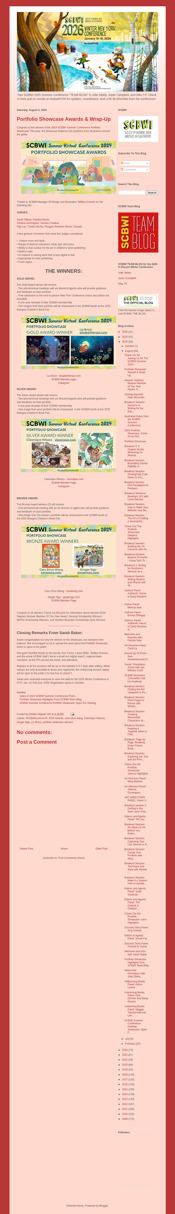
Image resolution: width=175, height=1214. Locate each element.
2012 (125, 1104)
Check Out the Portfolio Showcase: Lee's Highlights (135, 918)
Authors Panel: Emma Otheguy (134, 614)
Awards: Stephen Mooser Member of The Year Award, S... (135, 385)
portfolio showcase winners (58, 722)
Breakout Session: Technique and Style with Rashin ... (135, 868)
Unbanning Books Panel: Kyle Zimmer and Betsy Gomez (136, 997)
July (127, 1038)
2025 (125, 336)
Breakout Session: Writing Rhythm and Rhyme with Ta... (135, 581)
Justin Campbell (127, 278)
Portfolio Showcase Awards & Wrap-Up (135, 372)
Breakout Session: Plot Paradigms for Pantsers (136, 485)
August (129, 351)
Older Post (102, 848)
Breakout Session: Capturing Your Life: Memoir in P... (136, 841)
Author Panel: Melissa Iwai (132, 606)
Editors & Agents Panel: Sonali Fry (135, 937)
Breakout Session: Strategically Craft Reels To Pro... (136, 474)
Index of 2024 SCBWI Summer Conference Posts (46, 696)
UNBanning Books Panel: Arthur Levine (134, 984)
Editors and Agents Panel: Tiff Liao (135, 818)
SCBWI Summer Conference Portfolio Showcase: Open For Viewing (58, 703)
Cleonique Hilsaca (94, 718)
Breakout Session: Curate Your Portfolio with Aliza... (134, 854)
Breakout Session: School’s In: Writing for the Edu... (134, 407)
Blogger (103, 1205)
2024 (125, 341)
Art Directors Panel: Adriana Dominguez (135, 789)
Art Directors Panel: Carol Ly (135, 647)
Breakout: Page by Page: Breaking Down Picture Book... (134, 744)
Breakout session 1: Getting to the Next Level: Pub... (136, 808)
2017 (125, 1079)
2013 (125, 1099)
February (130, 1043)
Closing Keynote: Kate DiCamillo (134, 396)
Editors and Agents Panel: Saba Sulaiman (135, 891)
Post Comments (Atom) (71, 857)
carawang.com (74, 591)
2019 (125, 1069)
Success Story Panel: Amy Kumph (136, 929)
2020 (125, 1064)
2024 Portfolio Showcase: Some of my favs (135, 433)
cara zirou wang (74, 718)
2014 (125, 1094)
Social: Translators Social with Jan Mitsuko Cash (134, 667)
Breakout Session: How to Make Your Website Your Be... (136, 507)
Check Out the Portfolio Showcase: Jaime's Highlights (136, 769)
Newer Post (26, 848)
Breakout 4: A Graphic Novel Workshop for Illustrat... (134, 451)
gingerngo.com (71, 597)
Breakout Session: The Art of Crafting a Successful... (136, 518)
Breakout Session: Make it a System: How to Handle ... (136, 880)
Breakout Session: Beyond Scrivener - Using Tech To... (136, 557)
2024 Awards (56, 718)
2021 (125, 1059)
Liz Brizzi (36, 722)
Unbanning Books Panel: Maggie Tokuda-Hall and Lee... (135, 1011)
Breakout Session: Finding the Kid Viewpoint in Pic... (136, 689)
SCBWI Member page (64, 379)
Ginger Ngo (23, 722)
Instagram (63, 383)
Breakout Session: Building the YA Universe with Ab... (136, 546)
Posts (125, 163)
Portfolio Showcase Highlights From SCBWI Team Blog (50, 699)
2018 (125, 1074)
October (130, 346)
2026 (125, 331)
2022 (125, 1054)
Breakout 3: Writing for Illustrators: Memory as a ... (135, 568)
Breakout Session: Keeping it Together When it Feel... (135, 730)
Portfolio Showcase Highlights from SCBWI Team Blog (136, 962)
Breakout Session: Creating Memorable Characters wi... (134, 716)
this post (61, 612)
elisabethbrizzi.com (70, 375)
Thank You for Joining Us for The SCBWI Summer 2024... (136, 360)
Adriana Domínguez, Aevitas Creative (38, 223)
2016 (125, 1084)
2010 (125, 1114)
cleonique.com (75, 479)
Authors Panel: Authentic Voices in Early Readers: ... (135, 595)
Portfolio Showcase (96, 643)
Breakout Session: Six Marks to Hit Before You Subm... (134, 829)
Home (64, 848)
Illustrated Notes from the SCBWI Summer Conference (136, 421)
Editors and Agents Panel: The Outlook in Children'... (135, 904)
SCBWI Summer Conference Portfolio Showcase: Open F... (135, 1026)
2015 (125, 1089)
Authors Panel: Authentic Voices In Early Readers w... (135, 625)
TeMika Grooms (86, 201)
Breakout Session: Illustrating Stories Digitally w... (136, 463)
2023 (125, 1050)
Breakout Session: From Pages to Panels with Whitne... (134, 702)
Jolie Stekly (124, 272)
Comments (128, 169)
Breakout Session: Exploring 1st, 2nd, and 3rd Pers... (136, 756)
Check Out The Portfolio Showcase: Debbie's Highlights (132, 532)
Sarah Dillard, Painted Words (33, 219)
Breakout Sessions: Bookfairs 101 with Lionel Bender (136, 496)
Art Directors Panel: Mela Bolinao (135, 780)
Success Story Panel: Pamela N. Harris (136, 945)
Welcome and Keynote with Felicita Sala (133, 637)
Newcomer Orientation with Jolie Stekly (134, 973)
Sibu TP (122, 283)
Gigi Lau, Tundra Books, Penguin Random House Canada (49, 226)
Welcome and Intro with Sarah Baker (135, 953)
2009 (125, 1118)
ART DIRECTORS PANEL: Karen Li (135, 799)
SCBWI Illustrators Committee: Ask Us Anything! (134, 678)
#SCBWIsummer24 (36, 718)
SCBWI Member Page (63, 482)
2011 (125, 1109)
